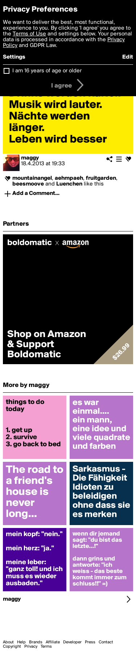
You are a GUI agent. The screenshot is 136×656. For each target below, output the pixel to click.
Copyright (12, 646)
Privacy (30, 646)
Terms (46, 646)
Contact (106, 642)
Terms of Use (29, 34)
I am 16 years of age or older (47, 71)
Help (21, 642)
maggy (30, 158)
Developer (72, 642)
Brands (35, 642)
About (8, 642)
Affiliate (53, 642)
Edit (127, 57)
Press (90, 642)
